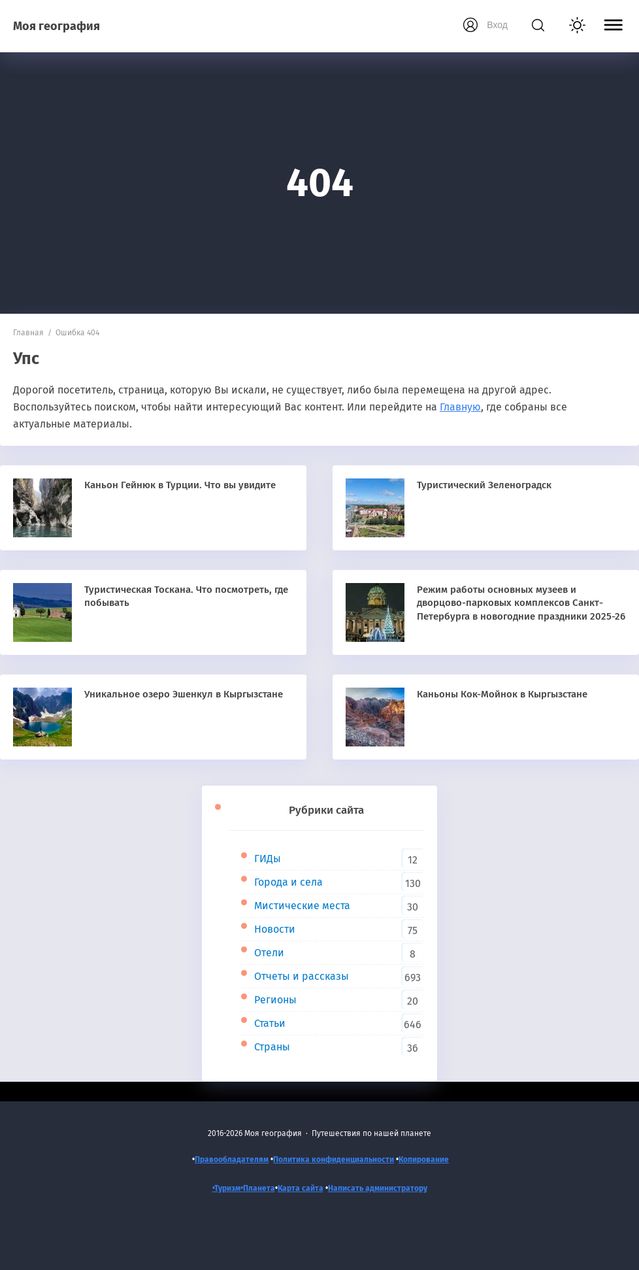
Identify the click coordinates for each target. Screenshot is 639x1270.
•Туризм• (227, 1188)
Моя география (56, 26)
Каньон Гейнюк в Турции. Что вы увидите (180, 485)
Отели (269, 952)
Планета (259, 1188)
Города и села (288, 882)
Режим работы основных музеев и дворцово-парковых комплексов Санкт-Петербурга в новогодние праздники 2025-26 (521, 603)
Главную (460, 407)
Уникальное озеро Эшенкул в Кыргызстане (183, 694)
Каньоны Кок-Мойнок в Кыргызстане (502, 694)
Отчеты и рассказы (301, 976)
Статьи (270, 1023)
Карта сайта (300, 1188)
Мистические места (302, 905)
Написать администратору (377, 1188)
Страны (272, 1047)
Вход (497, 25)
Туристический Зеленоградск (484, 485)
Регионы (275, 1000)
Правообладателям (232, 1159)
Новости (274, 929)
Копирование (424, 1159)
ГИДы (267, 858)
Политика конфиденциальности (333, 1159)
